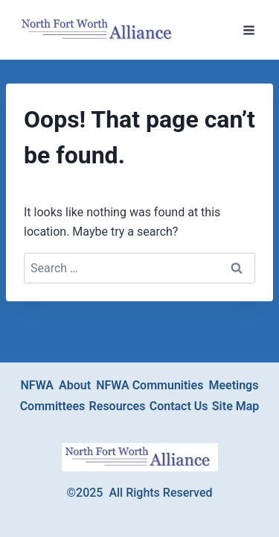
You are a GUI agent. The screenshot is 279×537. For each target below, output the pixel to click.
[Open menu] (248, 29)
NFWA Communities (149, 385)
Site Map (235, 406)
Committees (53, 406)
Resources (117, 406)
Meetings (233, 385)
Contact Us (179, 406)
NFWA (37, 385)
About (75, 385)
